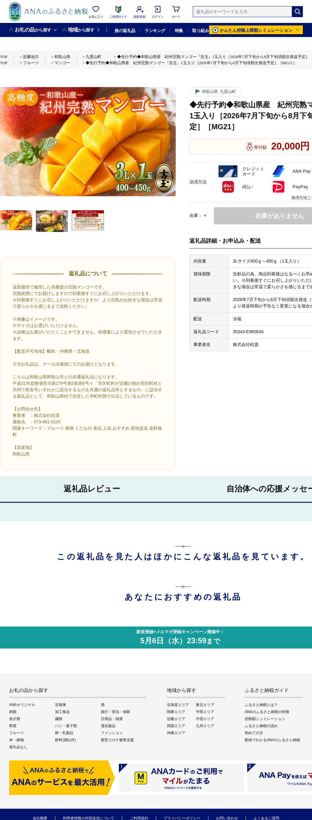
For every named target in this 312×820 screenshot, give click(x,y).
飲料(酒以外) (65, 740)
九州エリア (205, 726)
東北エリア (205, 705)
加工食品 (62, 712)
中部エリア (205, 712)
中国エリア (205, 719)
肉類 (13, 712)
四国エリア (176, 726)
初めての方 (254, 733)
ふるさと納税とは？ (261, 705)
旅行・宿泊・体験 (115, 712)
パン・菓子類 (66, 726)
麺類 (58, 719)
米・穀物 (16, 740)
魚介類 (14, 719)
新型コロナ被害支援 (117, 740)
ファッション (112, 733)
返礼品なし (18, 747)
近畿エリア (176, 719)
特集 (179, 30)
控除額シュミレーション (265, 719)
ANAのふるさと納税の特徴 (267, 712)
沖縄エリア (176, 733)
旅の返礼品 (125, 30)
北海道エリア (178, 705)
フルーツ (16, 733)
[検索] (297, 11)
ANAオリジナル (22, 705)
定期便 (60, 705)
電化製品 (108, 726)
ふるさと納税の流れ (261, 726)
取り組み (200, 30)
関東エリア (176, 712)
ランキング (155, 30)
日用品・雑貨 (112, 719)
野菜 (13, 726)
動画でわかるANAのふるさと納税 (272, 740)
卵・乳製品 (64, 733)
